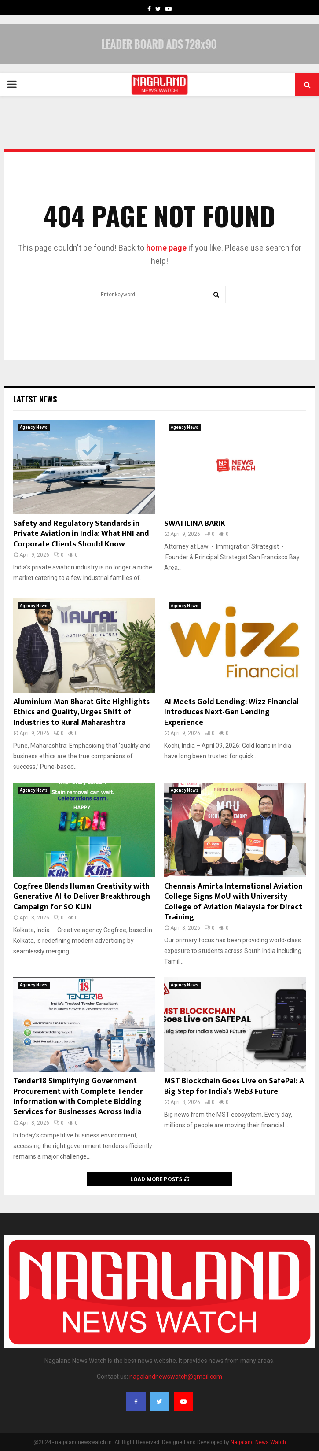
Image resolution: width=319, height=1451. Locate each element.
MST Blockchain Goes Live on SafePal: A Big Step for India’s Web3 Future (234, 1086)
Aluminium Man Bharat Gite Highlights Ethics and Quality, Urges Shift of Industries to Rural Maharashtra (81, 712)
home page (166, 247)
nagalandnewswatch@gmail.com (175, 1376)
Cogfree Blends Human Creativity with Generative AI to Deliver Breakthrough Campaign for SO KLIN (81, 897)
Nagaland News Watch (258, 1442)
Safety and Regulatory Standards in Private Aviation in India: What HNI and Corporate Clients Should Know (81, 534)
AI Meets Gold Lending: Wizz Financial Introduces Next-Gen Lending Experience (231, 712)
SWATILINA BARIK (194, 523)
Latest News (35, 399)
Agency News (34, 427)
